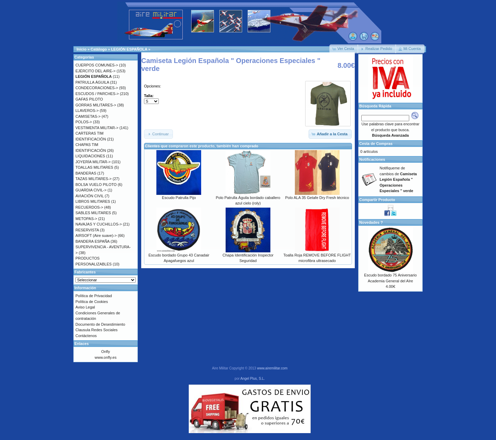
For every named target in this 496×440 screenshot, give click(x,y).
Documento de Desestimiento (100, 324)
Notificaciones (372, 159)
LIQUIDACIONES (90, 156)
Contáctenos (86, 336)
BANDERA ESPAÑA (92, 241)
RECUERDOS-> (89, 207)
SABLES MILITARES (93, 213)
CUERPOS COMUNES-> (96, 65)
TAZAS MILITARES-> (93, 179)
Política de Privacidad (93, 296)
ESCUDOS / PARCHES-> (97, 94)
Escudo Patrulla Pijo (179, 198)
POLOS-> (83, 122)
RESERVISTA (87, 230)
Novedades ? (371, 222)
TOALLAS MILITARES (94, 167)
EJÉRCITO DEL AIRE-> (95, 71)
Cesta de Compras (376, 144)
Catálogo (99, 49)
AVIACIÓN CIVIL (89, 196)
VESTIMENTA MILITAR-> (96, 128)
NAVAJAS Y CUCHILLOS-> (98, 224)
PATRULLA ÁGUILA (92, 82)
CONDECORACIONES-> (96, 88)
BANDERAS (85, 173)
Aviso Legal (85, 307)
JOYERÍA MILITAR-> (93, 162)
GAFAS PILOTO (89, 99)
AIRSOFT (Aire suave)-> (96, 235)
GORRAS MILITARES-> (95, 105)
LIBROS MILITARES (92, 201)
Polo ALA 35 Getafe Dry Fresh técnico (317, 198)
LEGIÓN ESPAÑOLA (129, 49)
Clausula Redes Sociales (96, 330)
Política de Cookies (91, 302)
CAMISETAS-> (88, 116)
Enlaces (81, 344)
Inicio (81, 49)
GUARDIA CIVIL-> (90, 190)
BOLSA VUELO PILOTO (96, 184)
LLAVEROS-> (87, 110)
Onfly (105, 351)
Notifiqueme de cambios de (398, 179)
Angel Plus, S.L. (252, 378)
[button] (343, 48)
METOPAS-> (86, 219)
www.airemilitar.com (272, 368)
